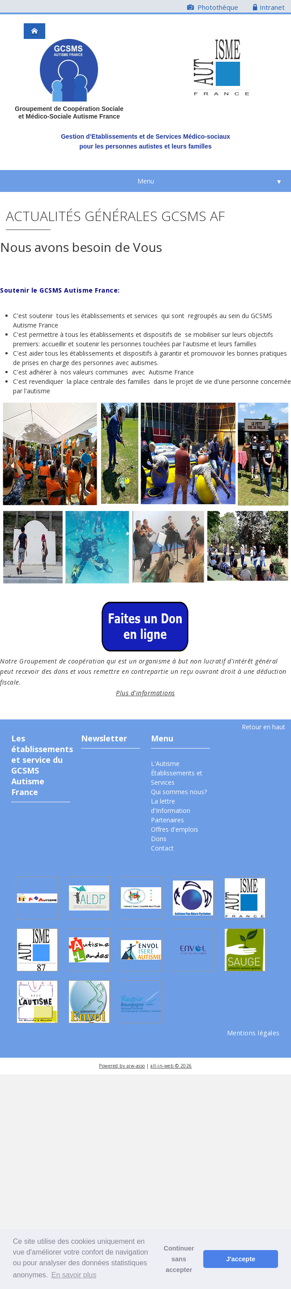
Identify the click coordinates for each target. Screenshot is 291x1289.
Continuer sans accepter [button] (179, 1259)
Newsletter (104, 738)
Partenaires (167, 820)
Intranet (269, 7)
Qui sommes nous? (179, 791)
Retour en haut (263, 727)
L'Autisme (165, 763)
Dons (159, 838)
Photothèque (212, 7)
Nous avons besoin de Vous (81, 246)
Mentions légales (253, 1033)
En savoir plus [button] (74, 1275)
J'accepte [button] (240, 1259)
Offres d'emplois (174, 829)
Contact (162, 848)
